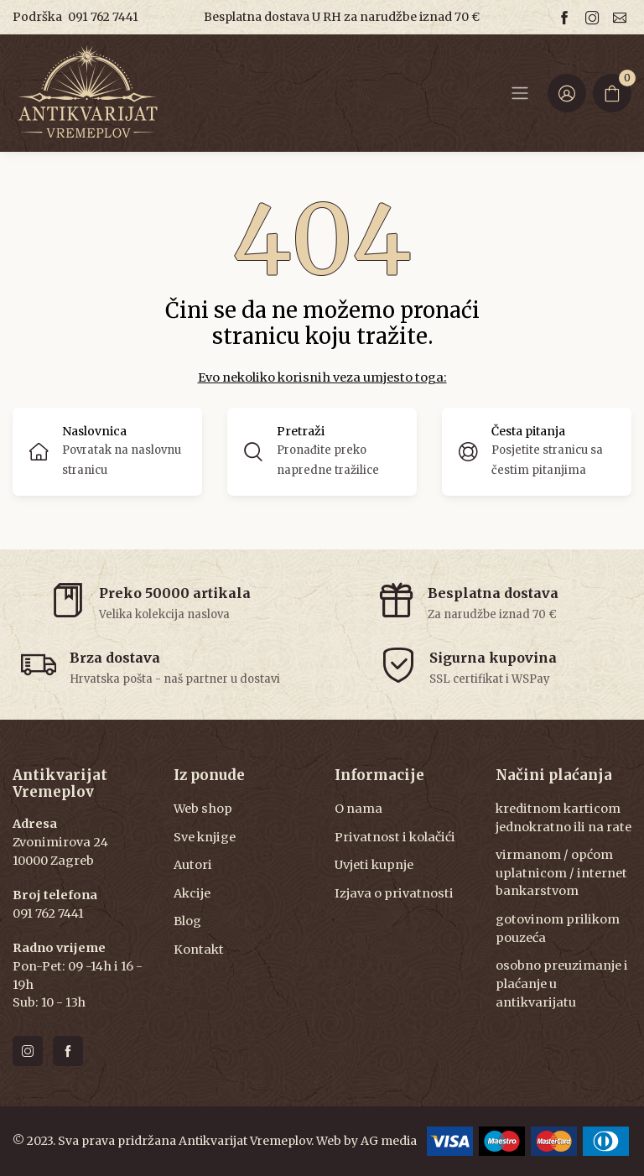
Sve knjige (205, 837)
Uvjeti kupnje (374, 864)
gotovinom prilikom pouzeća (558, 928)
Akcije (192, 893)
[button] (322, 452)
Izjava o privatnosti (394, 893)
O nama (358, 808)
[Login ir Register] (567, 93)
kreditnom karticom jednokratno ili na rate (563, 818)
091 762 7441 (103, 16)
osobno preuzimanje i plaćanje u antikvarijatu (562, 983)
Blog (187, 921)
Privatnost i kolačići (395, 837)
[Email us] (622, 17)
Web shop (203, 808)
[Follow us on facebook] (567, 17)
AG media (389, 1140)
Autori (193, 864)
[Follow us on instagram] (594, 17)
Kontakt (199, 949)
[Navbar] (520, 93)
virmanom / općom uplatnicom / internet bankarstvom (561, 872)
